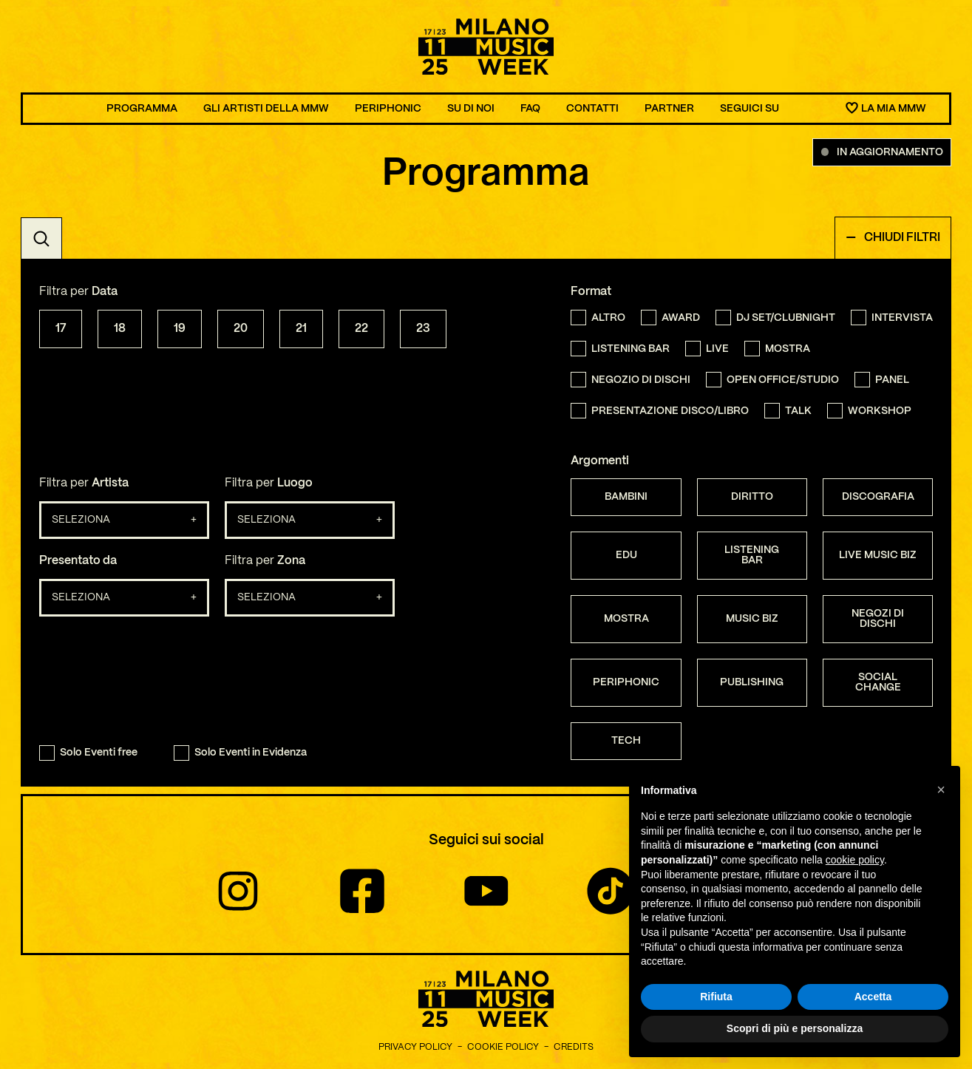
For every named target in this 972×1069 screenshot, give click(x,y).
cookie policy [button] (855, 860)
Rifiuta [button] (716, 996)
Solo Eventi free (88, 753)
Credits (574, 1047)
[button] (941, 789)
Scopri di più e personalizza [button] (795, 1028)
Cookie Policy (503, 1047)
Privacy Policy (415, 1047)
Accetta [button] (873, 996)
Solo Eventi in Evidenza (240, 753)
